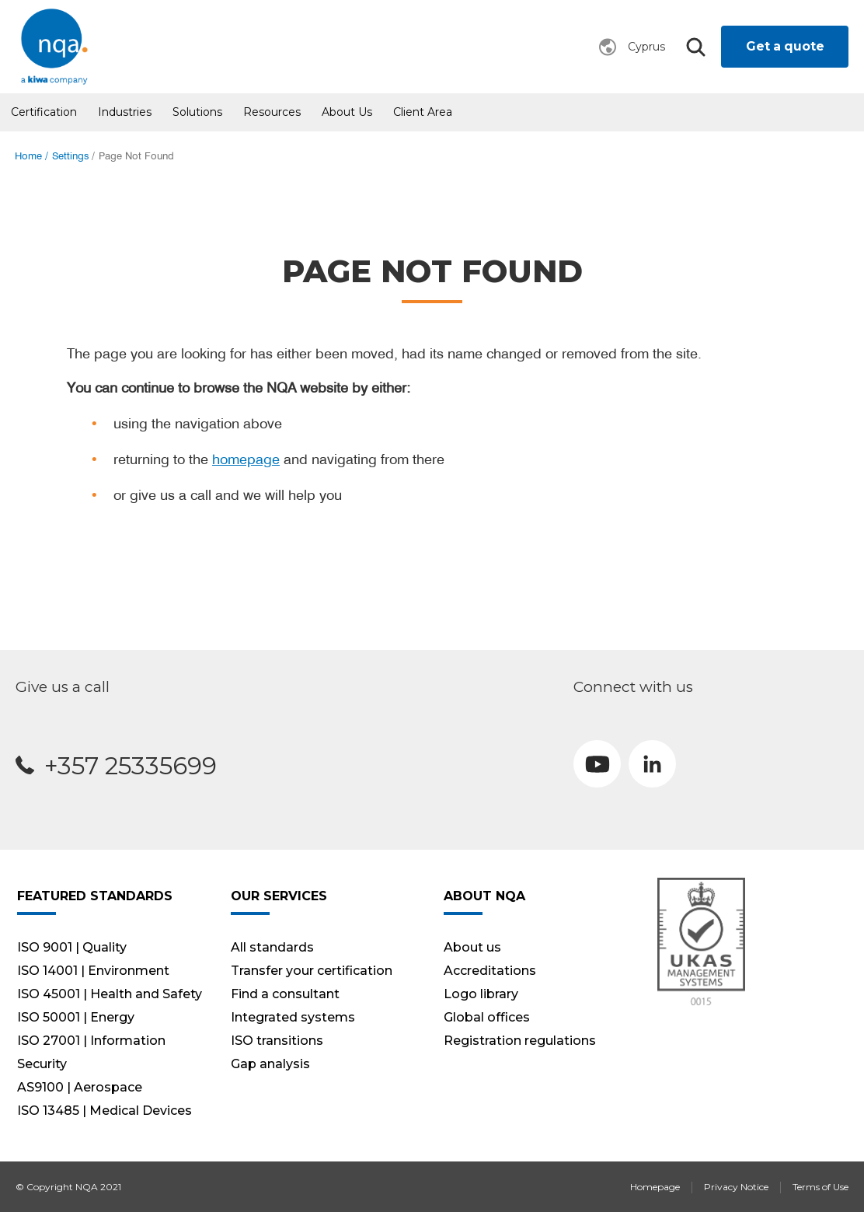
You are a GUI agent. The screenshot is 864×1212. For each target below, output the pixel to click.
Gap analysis (270, 1064)
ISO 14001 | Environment (93, 970)
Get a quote (785, 46)
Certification (44, 112)
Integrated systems (293, 1017)
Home (28, 155)
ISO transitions (277, 1040)
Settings (70, 155)
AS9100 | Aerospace (79, 1087)
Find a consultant (285, 994)
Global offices (487, 1017)
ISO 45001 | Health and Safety (109, 994)
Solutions (197, 112)
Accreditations (490, 970)
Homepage (655, 1187)
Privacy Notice (736, 1187)
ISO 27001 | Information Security (91, 1052)
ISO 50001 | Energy (75, 1017)
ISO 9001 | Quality (72, 947)
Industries (125, 112)
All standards (272, 947)
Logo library (481, 994)
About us (347, 112)
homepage (246, 459)
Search (695, 47)
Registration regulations (520, 1040)
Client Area (422, 112)
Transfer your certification (311, 970)
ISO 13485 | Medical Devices (104, 1110)
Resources (272, 112)
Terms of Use (820, 1187)
